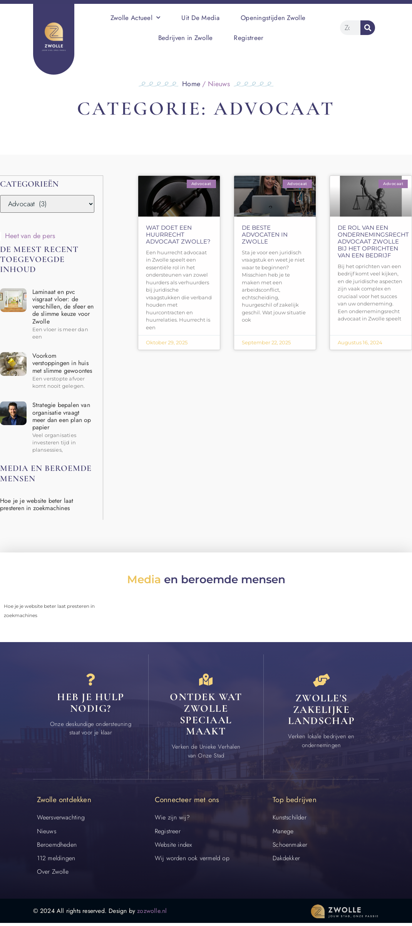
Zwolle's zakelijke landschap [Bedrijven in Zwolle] (321, 711)
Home (191, 84)
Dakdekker (286, 861)
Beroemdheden (57, 847)
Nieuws (46, 833)
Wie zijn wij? (172, 820)
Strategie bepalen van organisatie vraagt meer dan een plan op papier (61, 415)
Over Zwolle (53, 874)
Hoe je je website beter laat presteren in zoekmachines (37, 504)
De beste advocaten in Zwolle (265, 234)
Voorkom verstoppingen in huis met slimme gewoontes (62, 362)
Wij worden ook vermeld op (192, 861)
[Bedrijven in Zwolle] (321, 681)
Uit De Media (200, 17)
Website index (173, 847)
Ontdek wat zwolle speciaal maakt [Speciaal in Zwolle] (206, 717)
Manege (283, 833)
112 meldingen (56, 861)
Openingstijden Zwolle (273, 17)
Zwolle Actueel (136, 18)
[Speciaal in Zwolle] (206, 681)
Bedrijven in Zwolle (185, 37)
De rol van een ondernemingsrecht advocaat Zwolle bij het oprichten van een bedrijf (373, 241)
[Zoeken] (367, 27)
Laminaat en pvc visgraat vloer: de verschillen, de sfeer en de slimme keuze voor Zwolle (63, 306)
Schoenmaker (290, 847)
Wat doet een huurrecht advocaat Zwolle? (178, 234)
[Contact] (90, 681)
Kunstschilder (289, 820)
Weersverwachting (61, 820)
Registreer (248, 37)
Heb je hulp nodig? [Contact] (90, 706)
